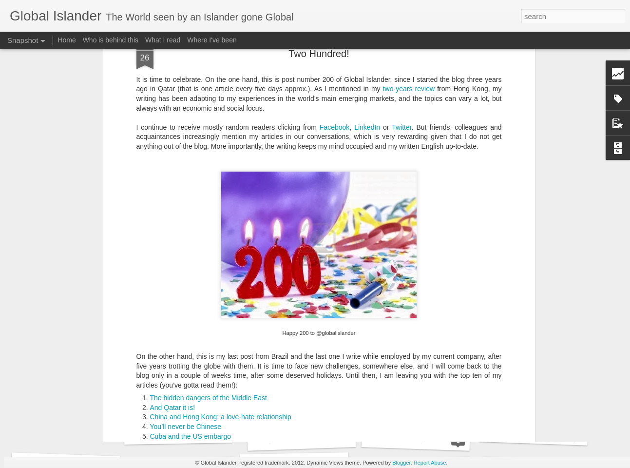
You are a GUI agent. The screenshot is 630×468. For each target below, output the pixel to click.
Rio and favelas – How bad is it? (199, 349)
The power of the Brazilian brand (199, 359)
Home (66, 40)
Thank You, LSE (415, 438)
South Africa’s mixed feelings (545, 433)
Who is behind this (110, 40)
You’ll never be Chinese (186, 330)
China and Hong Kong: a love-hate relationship (220, 321)
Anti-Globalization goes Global (315, 438)
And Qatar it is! (172, 311)
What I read (162, 40)
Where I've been (212, 40)
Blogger (401, 463)
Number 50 (167, 368)
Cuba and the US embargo (190, 340)
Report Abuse (430, 463)
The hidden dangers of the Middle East (208, 302)
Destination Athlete (178, 433)
